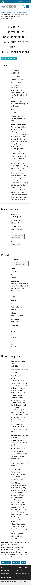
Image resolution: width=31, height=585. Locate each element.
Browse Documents (22, 574)
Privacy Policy (5, 571)
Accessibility (20, 571)
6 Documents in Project (9, 58)
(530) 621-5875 (16, 244)
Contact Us (20, 1)
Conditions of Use (22, 567)
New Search (16, 562)
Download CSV (6, 562)
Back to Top (5, 567)
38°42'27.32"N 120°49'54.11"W (19, 263)
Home (3, 12)
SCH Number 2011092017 (21, 12)
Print (23, 562)
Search (9, 12)
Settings (27, 1)
